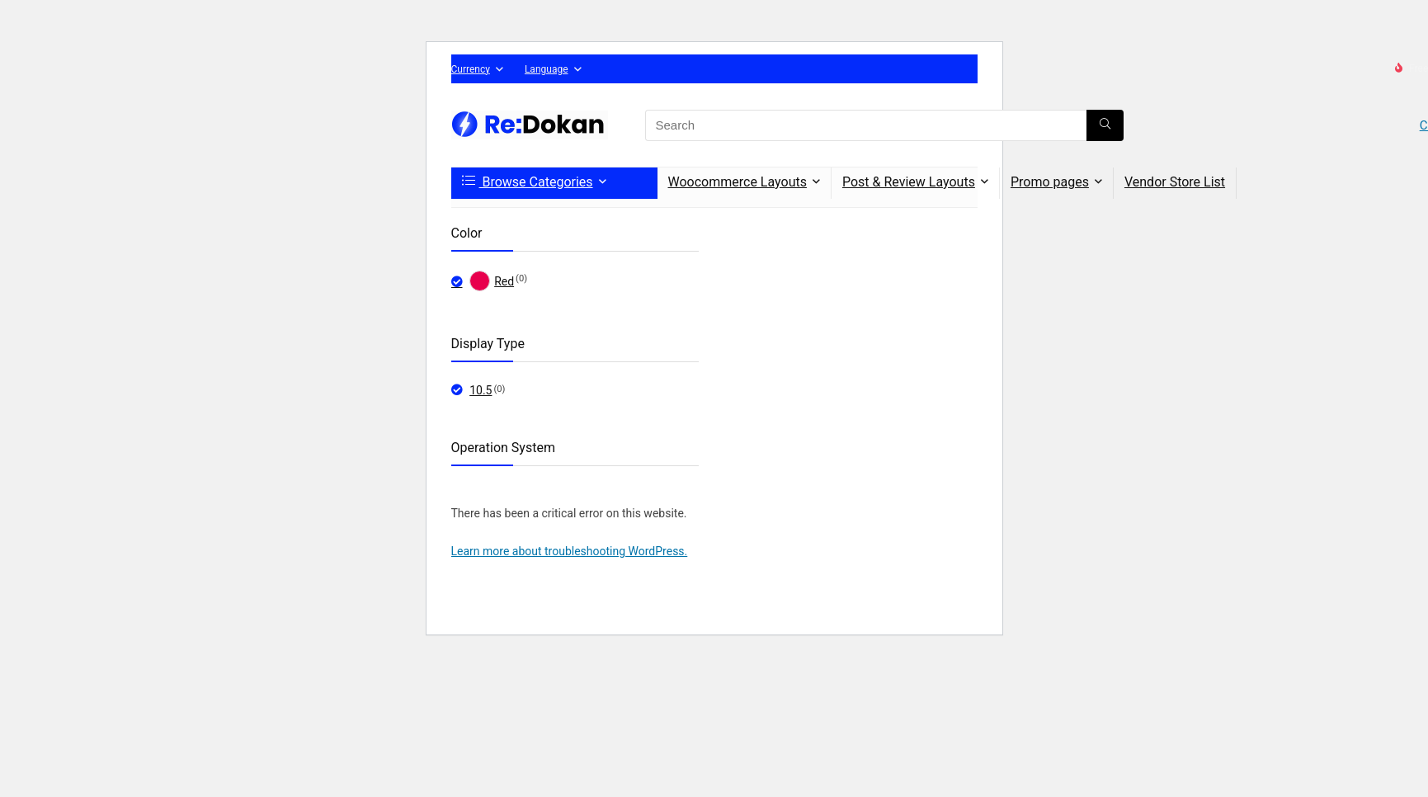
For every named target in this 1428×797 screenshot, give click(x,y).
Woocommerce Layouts (737, 182)
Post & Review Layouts (908, 182)
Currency (470, 69)
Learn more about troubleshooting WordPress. (569, 551)
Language (546, 69)
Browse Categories (527, 182)
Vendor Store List (1174, 182)
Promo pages (1050, 182)
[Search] (1105, 125)
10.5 (480, 390)
